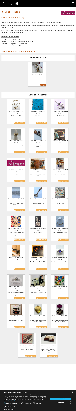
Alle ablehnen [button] (60, 402)
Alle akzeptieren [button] (60, 399)
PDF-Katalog (38, 233)
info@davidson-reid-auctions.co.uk (22, 41)
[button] (26, 409)
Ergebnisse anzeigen (19, 122)
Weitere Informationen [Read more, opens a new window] (12, 400)
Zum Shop (42, 85)
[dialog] (38, 400)
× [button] (74, 392)
